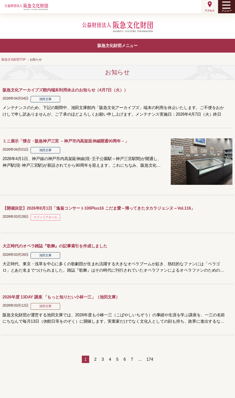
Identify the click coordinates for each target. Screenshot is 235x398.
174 (150, 359)
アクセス (210, 10)
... (139, 359)
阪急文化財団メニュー (117, 45)
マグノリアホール (45, 217)
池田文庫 (45, 99)
